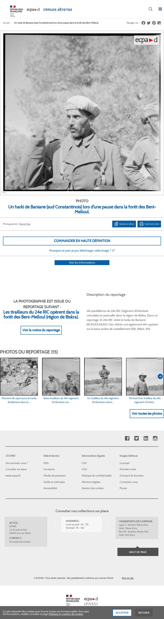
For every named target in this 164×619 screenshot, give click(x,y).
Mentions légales (91, 482)
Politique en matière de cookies (66, 616)
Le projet (125, 463)
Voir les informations (82, 267)
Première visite (128, 469)
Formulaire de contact (19, 541)
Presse (123, 488)
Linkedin (145, 438)
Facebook (127, 438)
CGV (84, 463)
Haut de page (138, 552)
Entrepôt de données (131, 475)
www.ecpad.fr (13, 475)
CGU (84, 469)
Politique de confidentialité (96, 475)
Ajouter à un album (124, 224)
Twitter (136, 438)
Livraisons (49, 469)
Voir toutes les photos (147, 418)
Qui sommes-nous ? (17, 463)
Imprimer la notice (149, 224)
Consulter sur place (16, 469)
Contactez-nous (129, 482)
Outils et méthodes (54, 482)
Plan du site (128, 578)
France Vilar (24, 224)
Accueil (6, 22)
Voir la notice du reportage (41, 335)
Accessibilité (50, 488)
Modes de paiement (55, 475)
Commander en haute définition (82, 241)
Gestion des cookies (93, 488)
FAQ (46, 463)
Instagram (155, 438)
